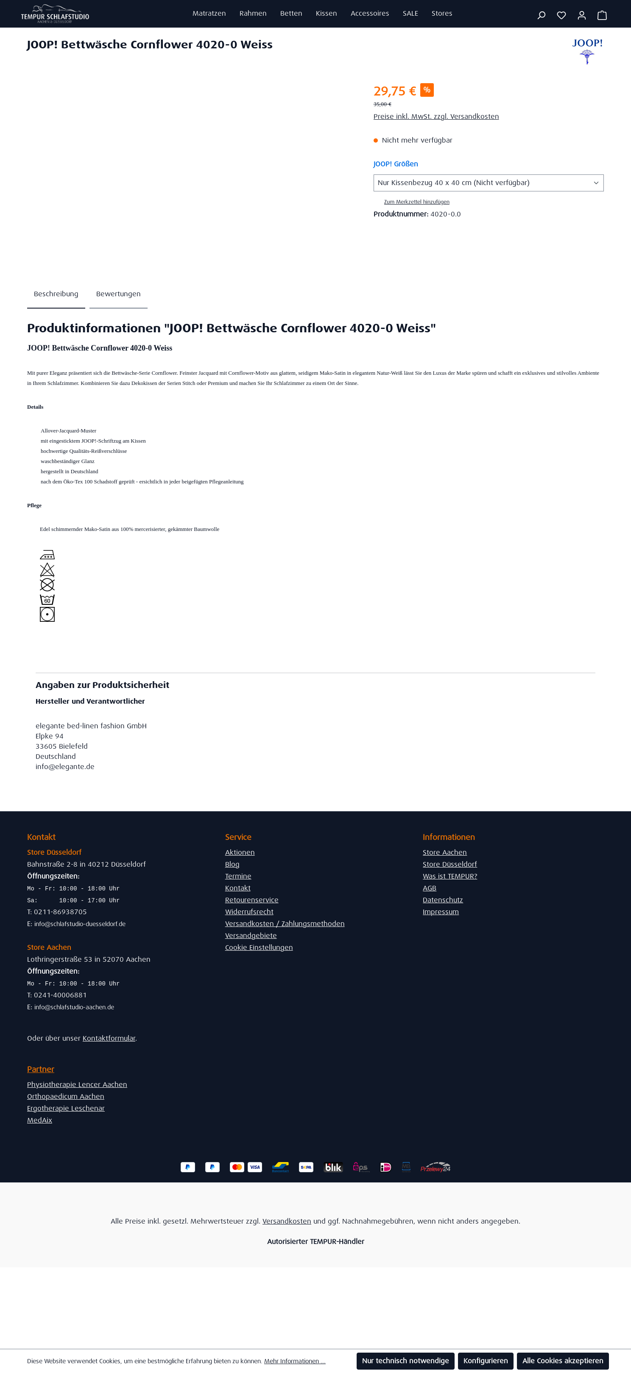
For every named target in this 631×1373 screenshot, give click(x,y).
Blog (232, 864)
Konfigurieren (485, 1360)
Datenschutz (443, 900)
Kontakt (238, 888)
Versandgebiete (251, 935)
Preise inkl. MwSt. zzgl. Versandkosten (436, 116)
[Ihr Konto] (582, 15)
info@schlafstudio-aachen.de (74, 1007)
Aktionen (240, 852)
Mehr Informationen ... (295, 1361)
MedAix (39, 1120)
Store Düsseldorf (450, 864)
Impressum (441, 911)
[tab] (56, 295)
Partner (40, 1069)
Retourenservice (252, 900)
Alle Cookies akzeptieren (562, 1360)
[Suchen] (541, 15)
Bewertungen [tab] (118, 293)
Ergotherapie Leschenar (66, 1108)
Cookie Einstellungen (259, 947)
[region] (192, 174)
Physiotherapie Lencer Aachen (77, 1084)
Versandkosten (286, 1221)
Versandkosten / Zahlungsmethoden (285, 923)
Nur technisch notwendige (405, 1360)
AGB (429, 888)
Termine (238, 876)
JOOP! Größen (396, 163)
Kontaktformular (109, 1038)
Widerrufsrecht (249, 911)
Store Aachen (445, 852)
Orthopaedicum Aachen (65, 1096)
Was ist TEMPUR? (450, 876)
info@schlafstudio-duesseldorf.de (80, 924)
